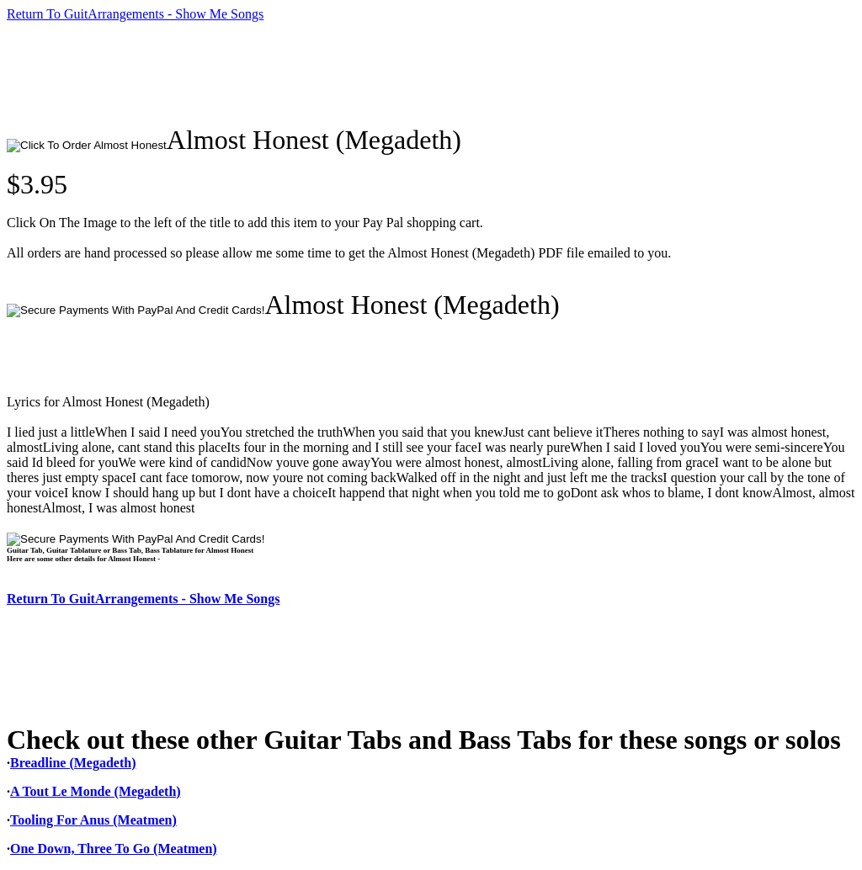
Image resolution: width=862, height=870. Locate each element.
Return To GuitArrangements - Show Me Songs (135, 14)
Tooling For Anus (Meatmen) (93, 820)
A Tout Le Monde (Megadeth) (95, 791)
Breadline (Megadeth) (73, 763)
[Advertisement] (313, 73)
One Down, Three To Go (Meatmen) (113, 848)
